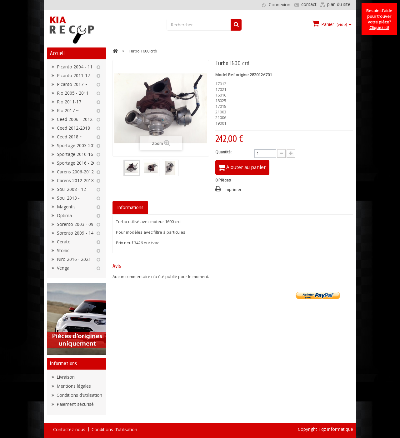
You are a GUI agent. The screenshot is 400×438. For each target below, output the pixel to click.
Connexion (279, 4)
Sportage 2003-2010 (77, 145)
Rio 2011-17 (68, 102)
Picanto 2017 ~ (72, 84)
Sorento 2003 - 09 (74, 224)
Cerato (63, 242)
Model (221, 74)
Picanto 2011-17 (73, 75)
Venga (62, 268)
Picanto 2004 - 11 (74, 67)
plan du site (338, 4)
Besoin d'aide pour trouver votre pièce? (379, 19)
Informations (63, 363)
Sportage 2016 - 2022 (78, 163)
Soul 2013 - (68, 198)
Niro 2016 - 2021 (73, 259)
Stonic (62, 250)
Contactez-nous (69, 429)
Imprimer (233, 190)
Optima (64, 215)
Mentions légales (73, 386)
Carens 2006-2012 (75, 172)
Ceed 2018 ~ (69, 137)
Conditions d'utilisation (78, 395)
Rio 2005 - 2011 (72, 93)
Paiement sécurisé (74, 404)
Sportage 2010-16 (74, 154)
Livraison (65, 377)
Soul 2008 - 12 (71, 189)
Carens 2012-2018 (75, 180)
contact (309, 4)
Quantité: (223, 152)
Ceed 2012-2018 (73, 128)
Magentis (66, 207)
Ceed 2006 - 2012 (74, 119)
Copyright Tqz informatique (325, 429)
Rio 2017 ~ (67, 110)
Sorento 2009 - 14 (74, 233)
